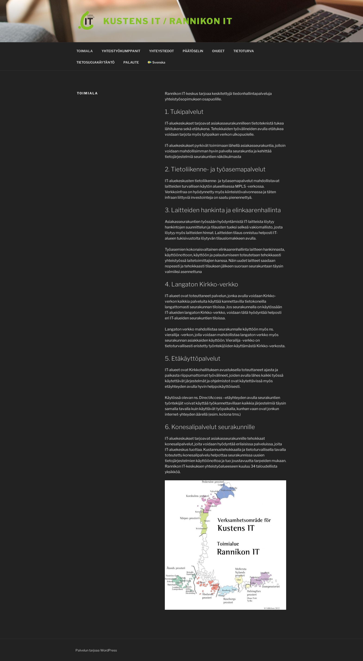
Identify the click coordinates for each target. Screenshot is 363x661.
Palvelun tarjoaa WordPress (96, 650)
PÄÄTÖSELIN (193, 51)
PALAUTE (131, 62)
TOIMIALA (84, 51)
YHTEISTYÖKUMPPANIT (121, 51)
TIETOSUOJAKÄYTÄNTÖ (95, 62)
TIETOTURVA (243, 51)
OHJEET (218, 51)
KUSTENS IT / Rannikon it (168, 21)
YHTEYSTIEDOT (161, 51)
